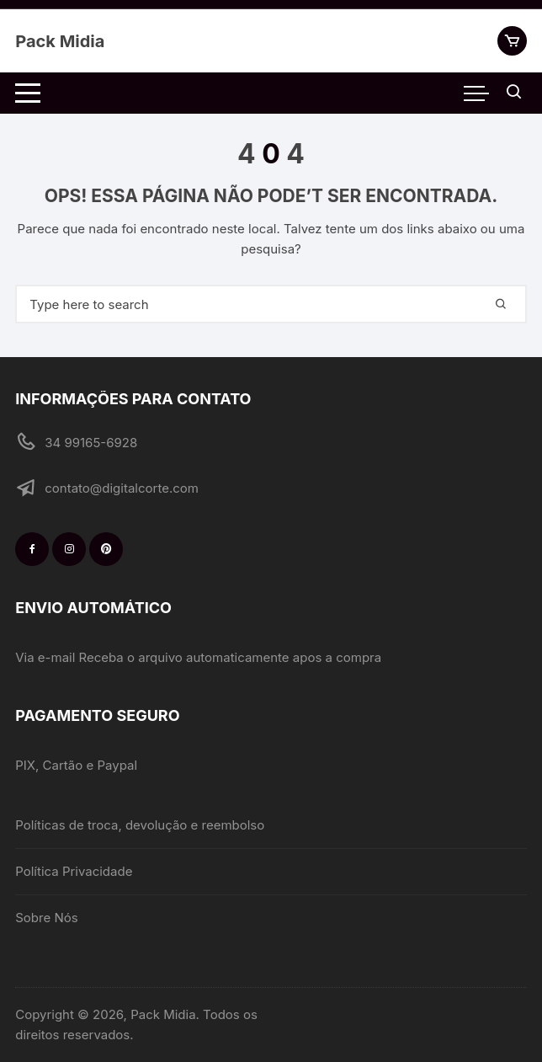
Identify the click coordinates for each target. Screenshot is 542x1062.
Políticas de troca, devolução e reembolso (139, 825)
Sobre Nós (46, 918)
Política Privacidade (73, 871)
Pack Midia (59, 41)
